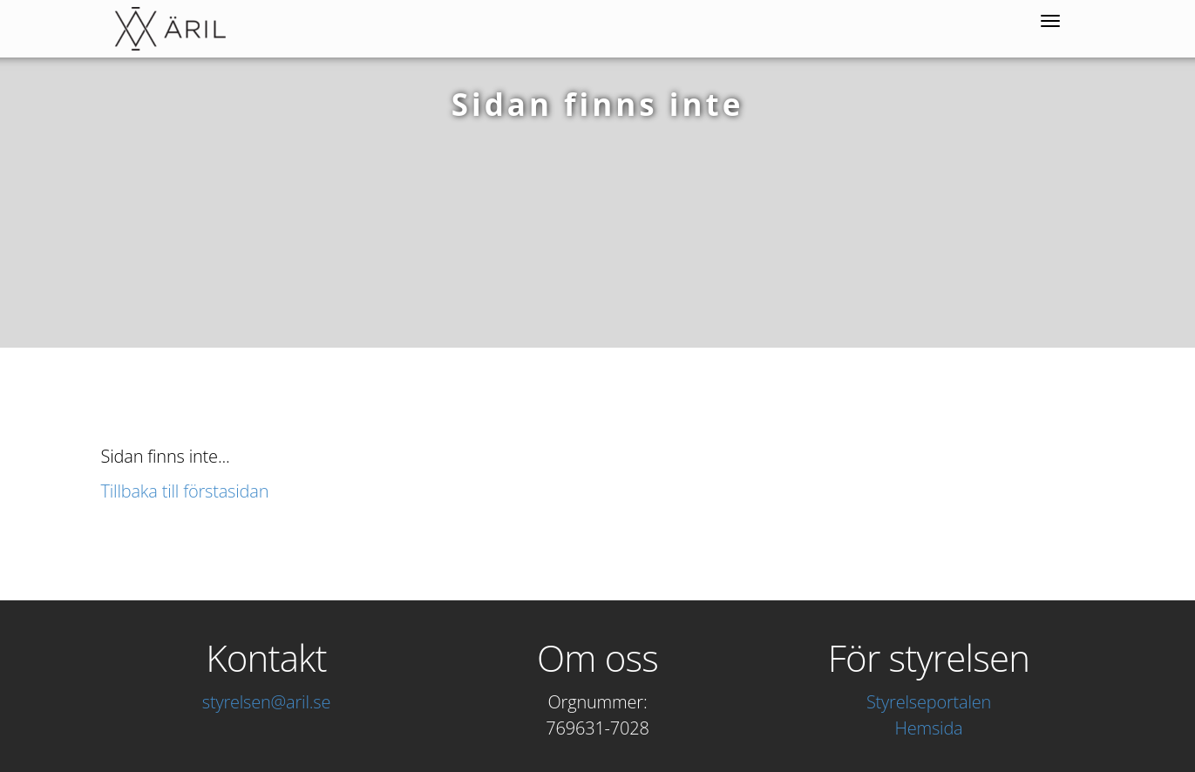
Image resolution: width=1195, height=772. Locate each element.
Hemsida (929, 728)
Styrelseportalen (928, 702)
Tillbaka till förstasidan (185, 491)
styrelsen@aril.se (266, 702)
